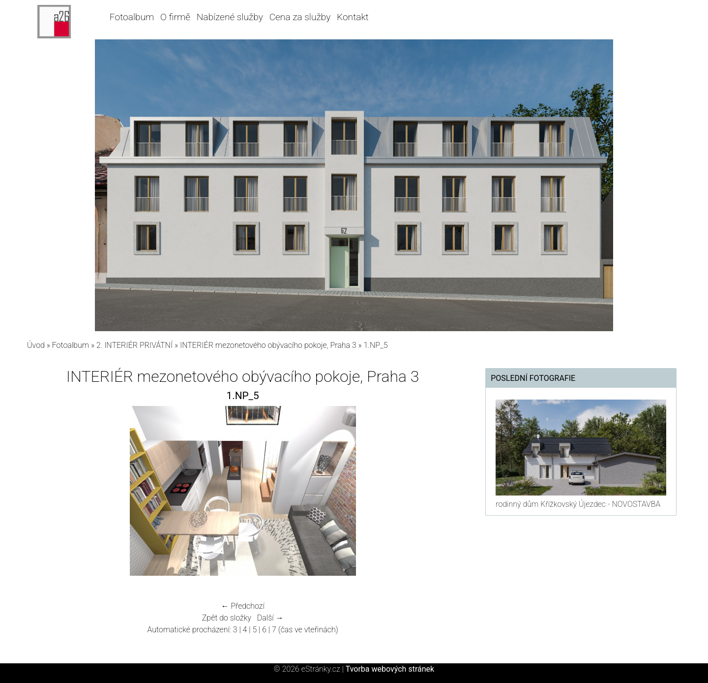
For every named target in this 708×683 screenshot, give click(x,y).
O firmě (175, 17)
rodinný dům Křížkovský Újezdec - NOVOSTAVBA (578, 504)
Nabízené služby (230, 17)
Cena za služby (300, 17)
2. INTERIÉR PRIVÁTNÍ (134, 345)
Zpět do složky (226, 617)
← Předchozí (242, 606)
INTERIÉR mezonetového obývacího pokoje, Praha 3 (268, 345)
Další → (270, 617)
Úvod (36, 345)
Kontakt (353, 17)
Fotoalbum (132, 17)
